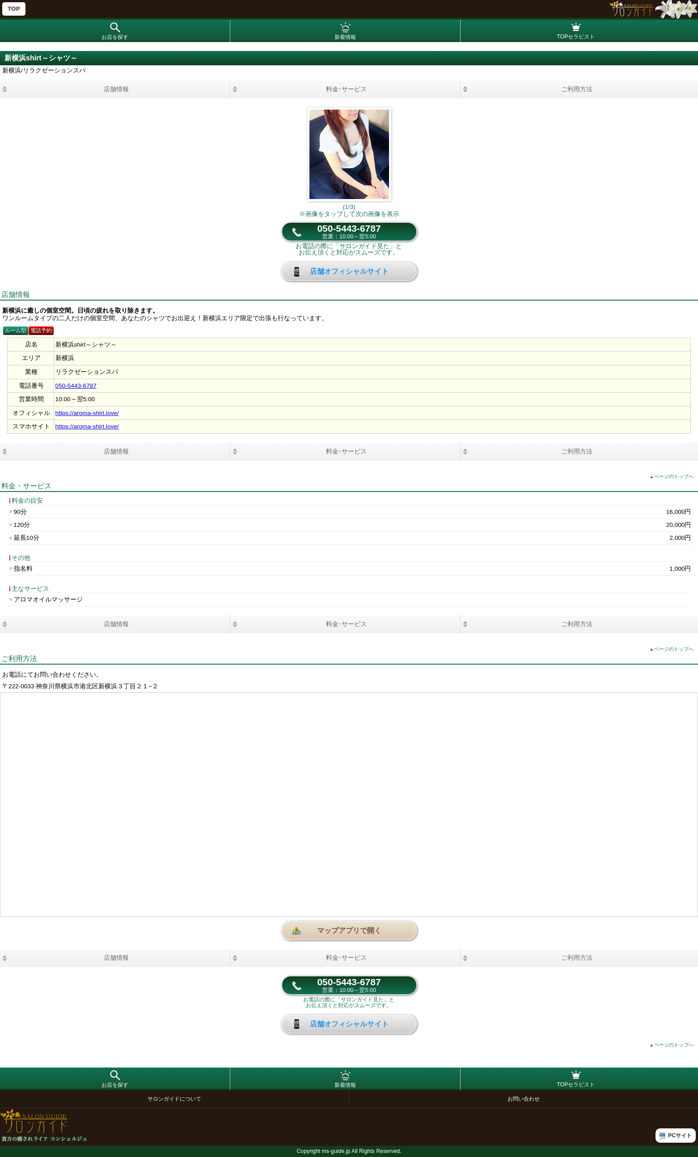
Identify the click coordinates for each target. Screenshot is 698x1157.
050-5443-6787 (349, 231)
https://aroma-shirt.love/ (87, 413)
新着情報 (345, 37)
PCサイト (680, 1135)
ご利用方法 (576, 89)
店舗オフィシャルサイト (349, 271)
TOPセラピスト (576, 37)
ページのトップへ (672, 476)
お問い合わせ (524, 1099)
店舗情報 (116, 89)
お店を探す (115, 37)
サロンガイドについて (174, 1099)
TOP (14, 8)
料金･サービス (346, 89)
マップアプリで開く (349, 930)
